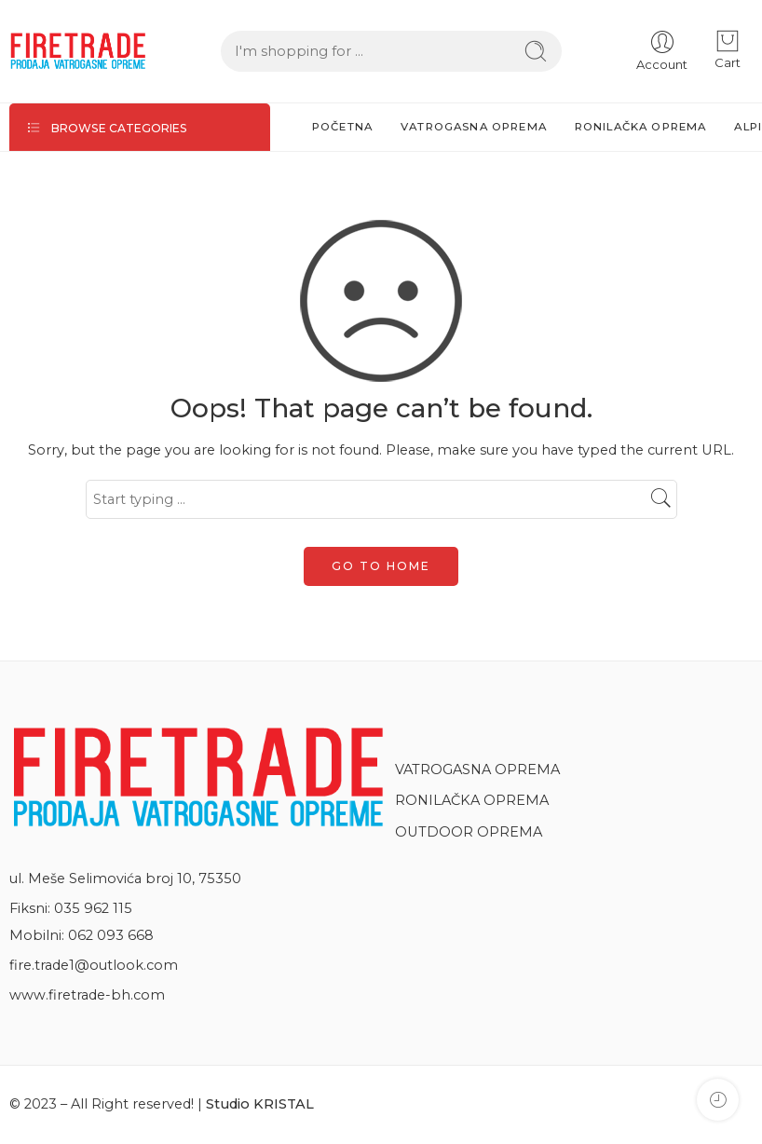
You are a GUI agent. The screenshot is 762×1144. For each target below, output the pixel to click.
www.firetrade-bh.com (87, 995)
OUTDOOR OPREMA (471, 832)
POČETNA (342, 126)
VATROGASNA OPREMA (474, 126)
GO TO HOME (381, 566)
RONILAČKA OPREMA (641, 126)
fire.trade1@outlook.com (93, 965)
